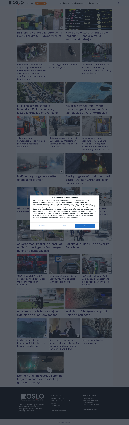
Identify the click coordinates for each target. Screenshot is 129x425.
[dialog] (64, 213)
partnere (65, 206)
